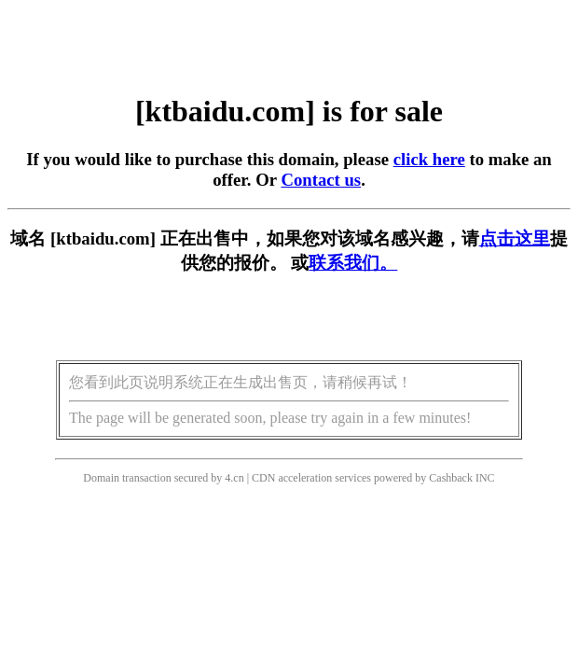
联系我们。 (353, 263)
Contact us (321, 179)
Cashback (451, 477)
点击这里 (514, 238)
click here (429, 159)
